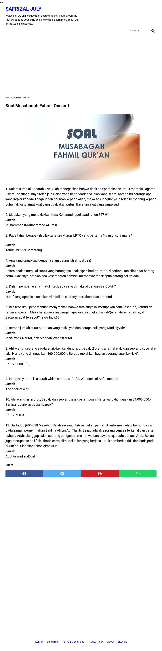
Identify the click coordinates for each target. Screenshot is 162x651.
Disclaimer (53, 641)
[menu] (7, 30)
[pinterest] (100, 473)
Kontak (39, 641)
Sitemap (122, 641)
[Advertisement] (81, 65)
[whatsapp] (138, 473)
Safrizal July (23, 9)
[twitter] (135, 16)
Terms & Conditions (73, 641)
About (110, 641)
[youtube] (144, 16)
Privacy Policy (96, 641)
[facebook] (127, 16)
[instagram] (153, 16)
